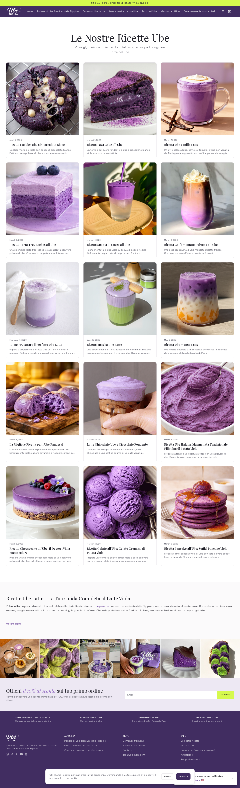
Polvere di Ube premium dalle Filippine (85, 740)
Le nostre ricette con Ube (123, 11)
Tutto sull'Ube (149, 11)
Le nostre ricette (190, 740)
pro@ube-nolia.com (134, 754)
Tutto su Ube (188, 745)
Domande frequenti (133, 740)
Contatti (127, 750)
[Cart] (230, 11)
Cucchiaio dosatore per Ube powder (84, 750)
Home (30, 11)
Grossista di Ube (170, 11)
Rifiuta (167, 776)
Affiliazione (187, 754)
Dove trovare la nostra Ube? (199, 11)
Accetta (183, 776)
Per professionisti (190, 759)
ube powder (101, 606)
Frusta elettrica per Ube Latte (80, 745)
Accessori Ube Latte (94, 11)
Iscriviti (225, 694)
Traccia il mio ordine (134, 745)
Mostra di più (13, 623)
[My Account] (223, 11)
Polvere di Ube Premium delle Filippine (58, 11)
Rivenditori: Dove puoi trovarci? (198, 750)
